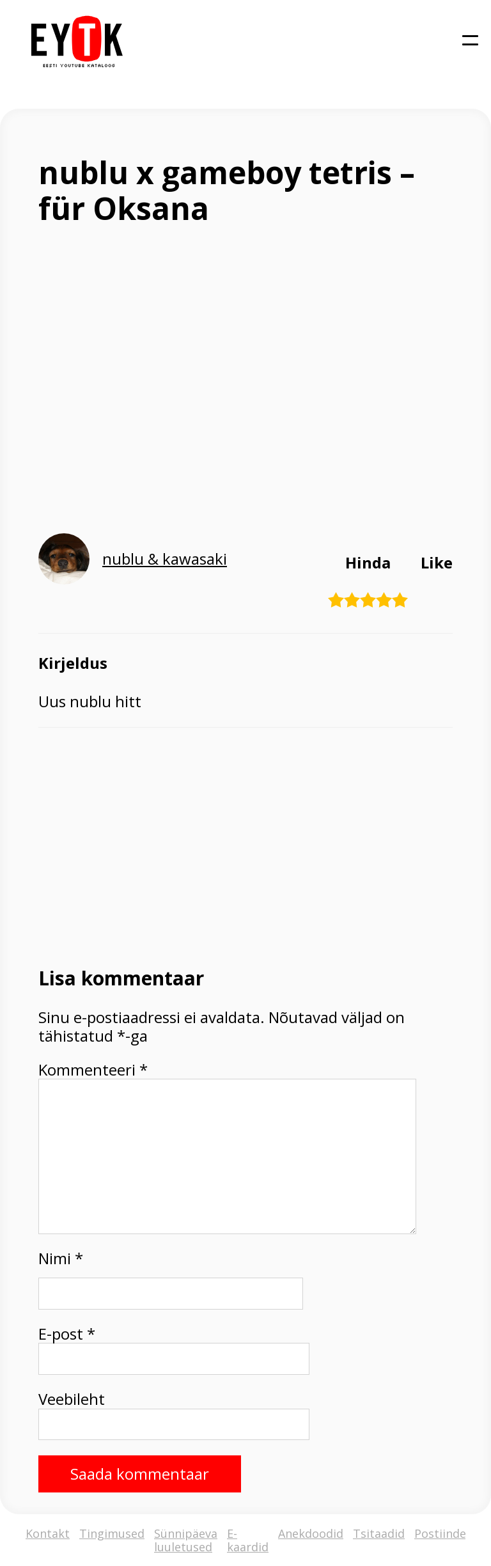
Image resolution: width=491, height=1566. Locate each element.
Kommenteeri (93, 1070)
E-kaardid (248, 1540)
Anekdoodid (310, 1534)
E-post (66, 1334)
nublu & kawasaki (164, 558)
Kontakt (48, 1534)
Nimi (60, 1258)
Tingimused (111, 1534)
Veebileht (71, 1399)
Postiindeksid (451, 1534)
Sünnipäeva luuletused (185, 1540)
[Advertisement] (245, 846)
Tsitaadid (379, 1534)
